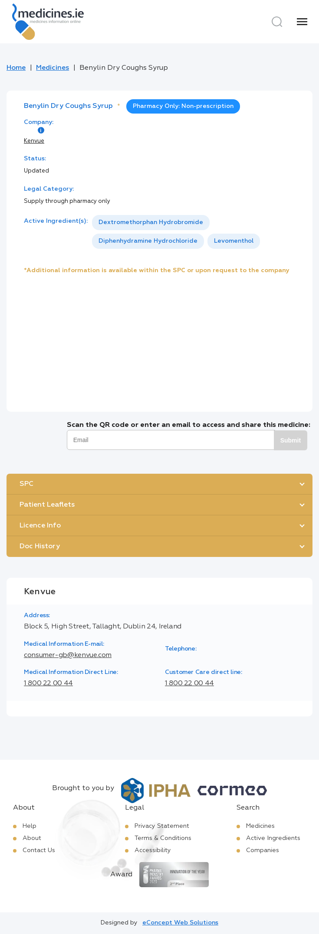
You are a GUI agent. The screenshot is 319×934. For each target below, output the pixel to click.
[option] (151, 222)
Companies (262, 850)
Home (16, 68)
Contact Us (39, 850)
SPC (26, 484)
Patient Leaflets (47, 504)
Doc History (40, 546)
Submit (290, 440)
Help (29, 826)
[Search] (276, 21)
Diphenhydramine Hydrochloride (148, 241)
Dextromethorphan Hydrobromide (151, 222)
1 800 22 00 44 (48, 683)
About (32, 838)
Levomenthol (233, 241)
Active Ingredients (273, 838)
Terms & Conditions (163, 838)
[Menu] (302, 21)
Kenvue (34, 141)
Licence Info (40, 525)
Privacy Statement (162, 826)
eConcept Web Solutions (180, 923)
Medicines (52, 68)
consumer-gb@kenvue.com (68, 655)
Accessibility (153, 850)
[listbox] (193, 232)
